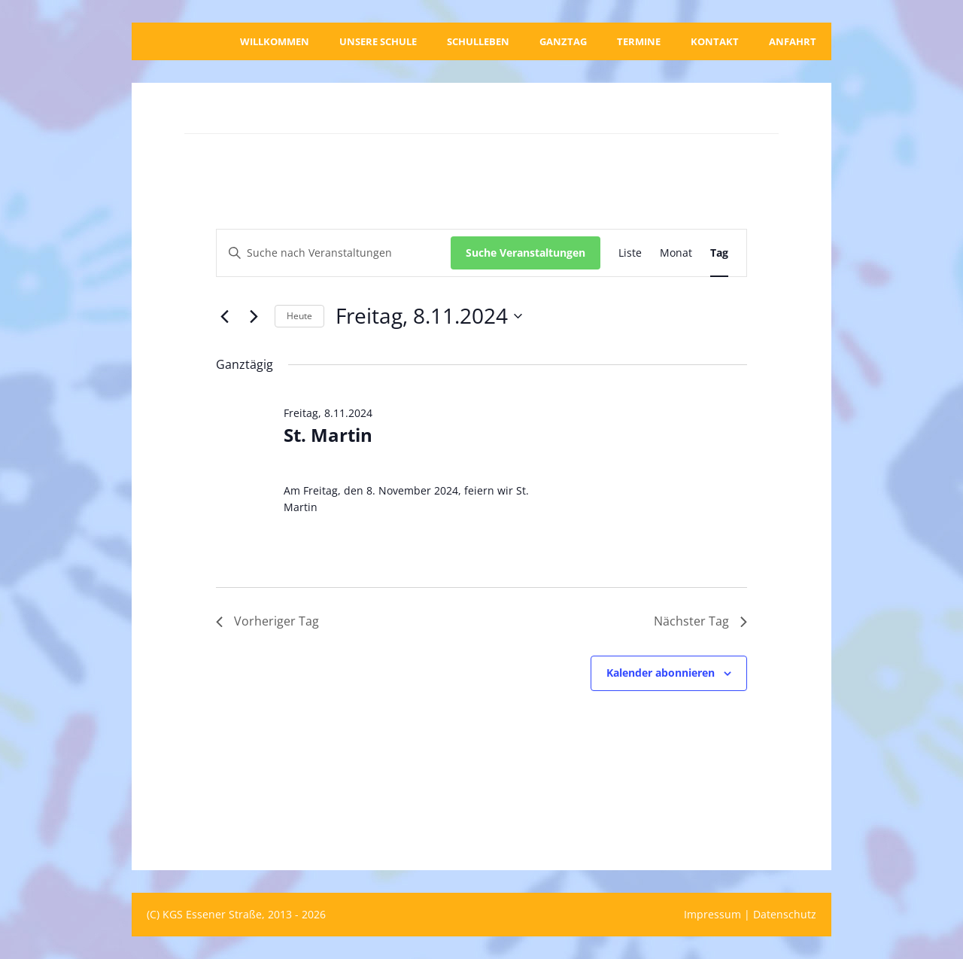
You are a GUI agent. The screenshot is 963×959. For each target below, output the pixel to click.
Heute (299, 315)
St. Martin (328, 434)
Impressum (712, 914)
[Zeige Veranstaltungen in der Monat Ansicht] (676, 253)
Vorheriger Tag (267, 621)
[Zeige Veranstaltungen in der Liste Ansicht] (630, 253)
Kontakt (715, 41)
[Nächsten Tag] (254, 316)
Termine (639, 41)
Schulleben (478, 41)
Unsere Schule (378, 41)
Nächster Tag (700, 621)
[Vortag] (225, 316)
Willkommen (274, 41)
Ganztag (563, 41)
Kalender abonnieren (660, 672)
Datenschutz (784, 914)
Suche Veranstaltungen (525, 252)
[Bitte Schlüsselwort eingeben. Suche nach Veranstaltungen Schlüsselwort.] (334, 253)
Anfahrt (792, 41)
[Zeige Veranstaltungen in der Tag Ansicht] (719, 253)
